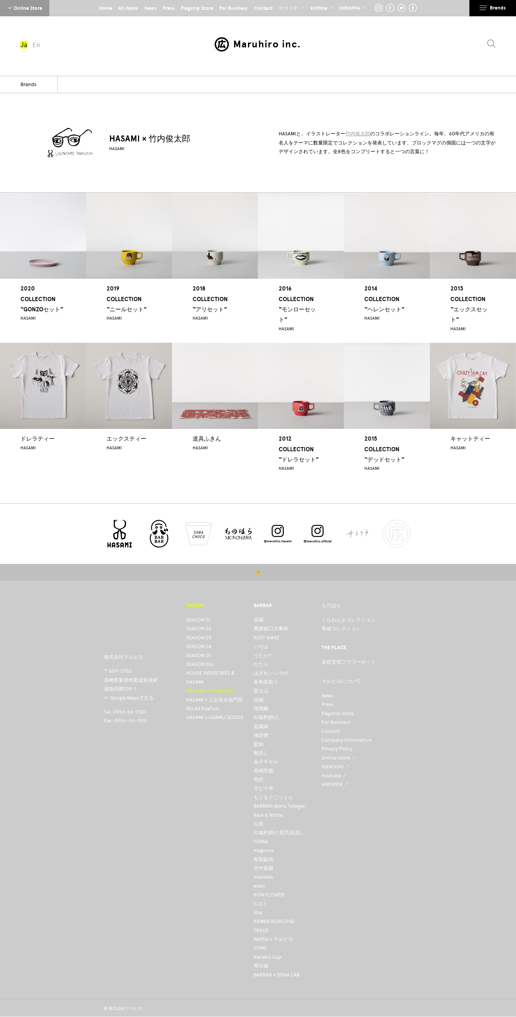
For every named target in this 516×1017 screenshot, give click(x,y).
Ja (23, 45)
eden (259, 886)
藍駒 (258, 744)
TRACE (261, 930)
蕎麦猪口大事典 (271, 628)
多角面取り (266, 682)
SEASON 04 (199, 646)
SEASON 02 (198, 628)
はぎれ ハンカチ (271, 673)
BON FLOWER (269, 895)
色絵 (258, 779)
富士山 (261, 691)
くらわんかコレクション (349, 620)
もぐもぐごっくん (273, 797)
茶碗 (258, 620)
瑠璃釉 (261, 708)
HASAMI (116, 148)
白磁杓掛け (266, 717)
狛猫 (258, 700)
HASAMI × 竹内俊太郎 (209, 691)
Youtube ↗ (334, 775)
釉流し (261, 753)
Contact (331, 731)
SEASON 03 (199, 637)
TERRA (261, 841)
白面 (258, 824)
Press (328, 704)
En (36, 45)
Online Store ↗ (339, 758)
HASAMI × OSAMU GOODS (214, 717)
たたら (261, 664)
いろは (261, 646)
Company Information (347, 740)
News (328, 695)
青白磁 (261, 965)
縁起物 (261, 735)
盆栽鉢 (261, 726)
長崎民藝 (263, 771)
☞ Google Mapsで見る (129, 698)
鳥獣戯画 (263, 859)
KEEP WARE (266, 637)
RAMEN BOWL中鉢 (274, 921)
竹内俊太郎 (357, 134)
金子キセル (266, 761)
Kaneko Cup (267, 957)
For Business (336, 722)
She (258, 912)
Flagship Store (338, 713)
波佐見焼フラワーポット (349, 662)
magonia (263, 850)
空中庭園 (263, 868)
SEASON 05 (199, 655)
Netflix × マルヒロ (273, 939)
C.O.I (259, 904)
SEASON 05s (200, 664)
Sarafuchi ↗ (336, 766)
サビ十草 (263, 788)
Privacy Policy (337, 749)
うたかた (263, 655)
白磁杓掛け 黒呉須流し (279, 832)
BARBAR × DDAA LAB (277, 975)
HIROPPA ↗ (335, 784)
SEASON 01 (198, 620)
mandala (263, 877)
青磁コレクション (341, 628)
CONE (260, 948)
